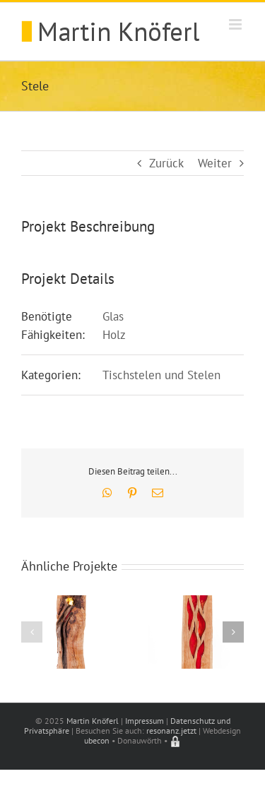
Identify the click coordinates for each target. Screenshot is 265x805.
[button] (31, 632)
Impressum (144, 720)
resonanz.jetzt (171, 730)
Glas (113, 316)
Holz (114, 334)
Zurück (166, 163)
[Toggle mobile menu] (236, 24)
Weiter (215, 163)
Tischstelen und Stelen (161, 375)
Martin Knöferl (92, 720)
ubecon (97, 740)
